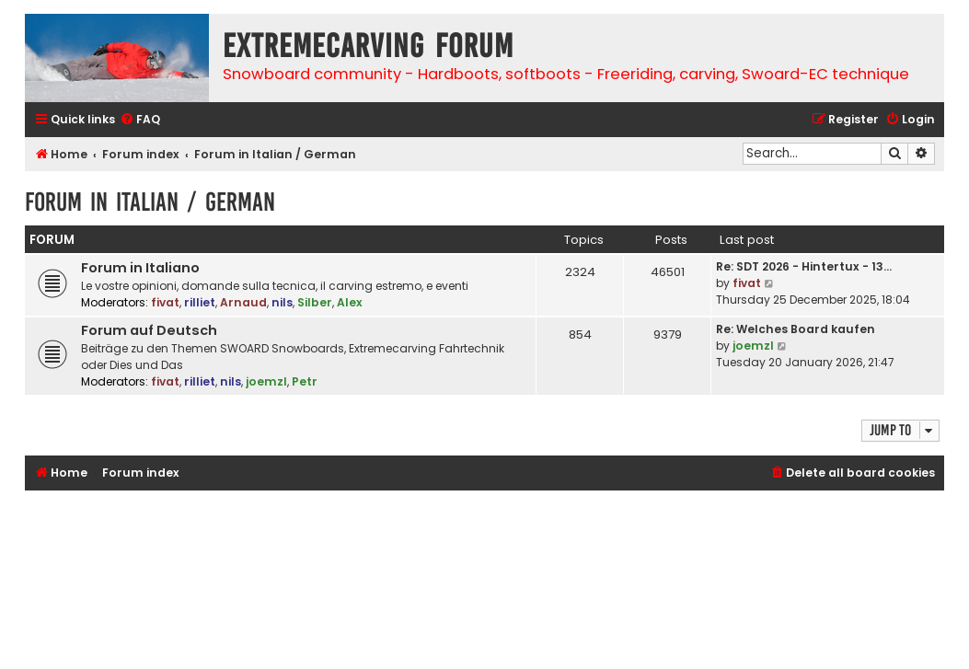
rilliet (199, 302)
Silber (314, 302)
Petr (304, 381)
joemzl (266, 381)
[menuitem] (140, 120)
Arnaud (243, 302)
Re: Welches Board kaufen (795, 329)
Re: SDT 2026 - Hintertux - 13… (804, 266)
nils (282, 302)
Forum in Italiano (140, 268)
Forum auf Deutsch (149, 330)
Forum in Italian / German (150, 202)
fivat (165, 302)
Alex (350, 302)
